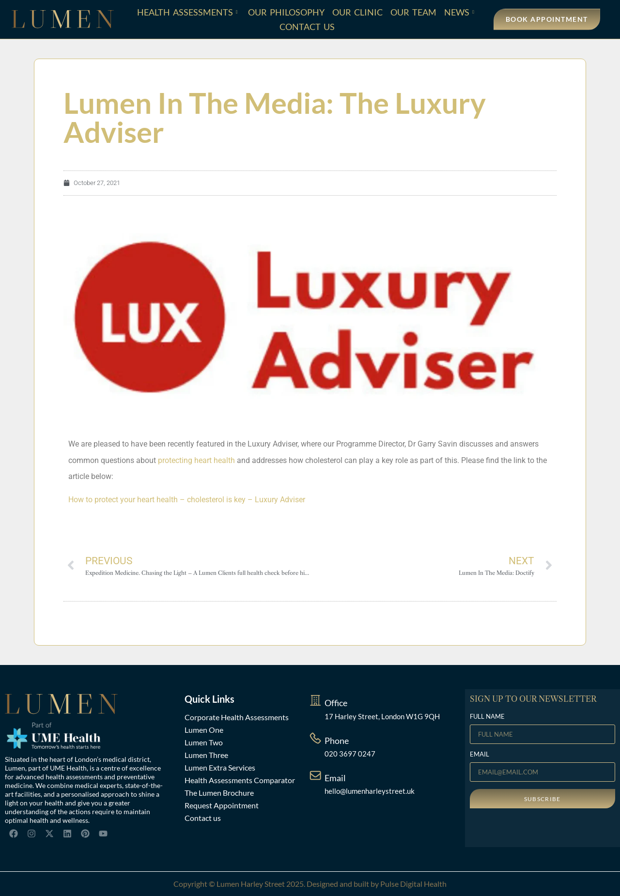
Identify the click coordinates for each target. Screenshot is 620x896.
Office (336, 702)
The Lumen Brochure (219, 792)
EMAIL (479, 754)
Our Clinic (357, 12)
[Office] (315, 700)
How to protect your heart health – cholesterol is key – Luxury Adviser (186, 499)
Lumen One (204, 729)
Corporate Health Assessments (237, 717)
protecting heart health (196, 460)
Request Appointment (222, 805)
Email (335, 777)
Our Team (413, 12)
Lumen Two (204, 742)
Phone (337, 740)
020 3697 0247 (350, 753)
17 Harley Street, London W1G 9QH (382, 716)
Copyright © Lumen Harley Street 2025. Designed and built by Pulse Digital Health (310, 883)
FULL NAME (487, 716)
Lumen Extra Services (220, 767)
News (459, 12)
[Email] (315, 775)
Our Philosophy (286, 12)
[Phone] (315, 738)
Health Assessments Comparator (240, 780)
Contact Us (307, 26)
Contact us (203, 817)
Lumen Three (206, 754)
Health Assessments (187, 12)
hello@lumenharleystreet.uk (370, 791)
